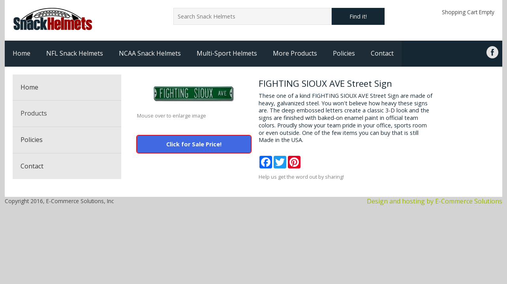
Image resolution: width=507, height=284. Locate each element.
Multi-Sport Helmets (227, 53)
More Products (295, 53)
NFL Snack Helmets (74, 53)
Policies (344, 53)
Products (34, 113)
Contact (382, 53)
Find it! (358, 16)
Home (21, 53)
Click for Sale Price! (194, 144)
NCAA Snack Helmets (150, 53)
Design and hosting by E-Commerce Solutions (434, 201)
